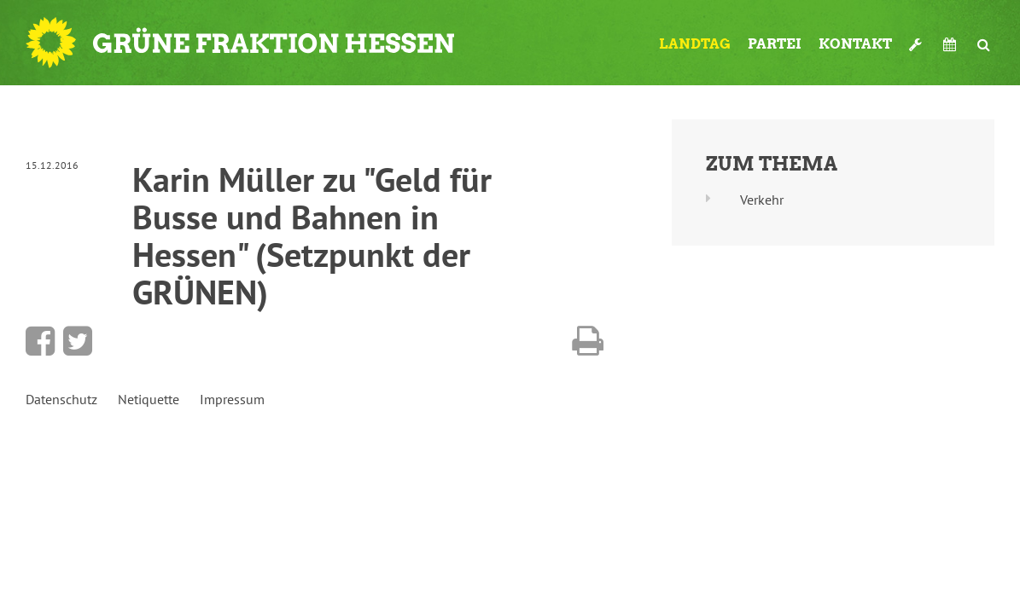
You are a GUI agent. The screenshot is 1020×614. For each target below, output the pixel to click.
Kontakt (855, 44)
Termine (952, 44)
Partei (774, 44)
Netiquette (148, 399)
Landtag (695, 44)
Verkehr (762, 199)
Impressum (232, 399)
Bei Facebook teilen (40, 341)
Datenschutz (61, 399)
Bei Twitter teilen (77, 341)
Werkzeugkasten (918, 44)
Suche (984, 44)
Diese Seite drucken (587, 341)
